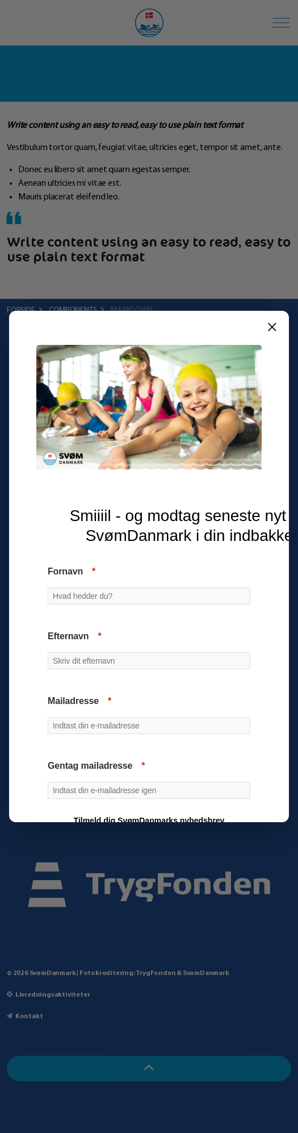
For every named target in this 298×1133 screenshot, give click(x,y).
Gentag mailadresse (90, 765)
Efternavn (68, 636)
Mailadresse (73, 701)
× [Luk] (272, 327)
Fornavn (65, 571)
